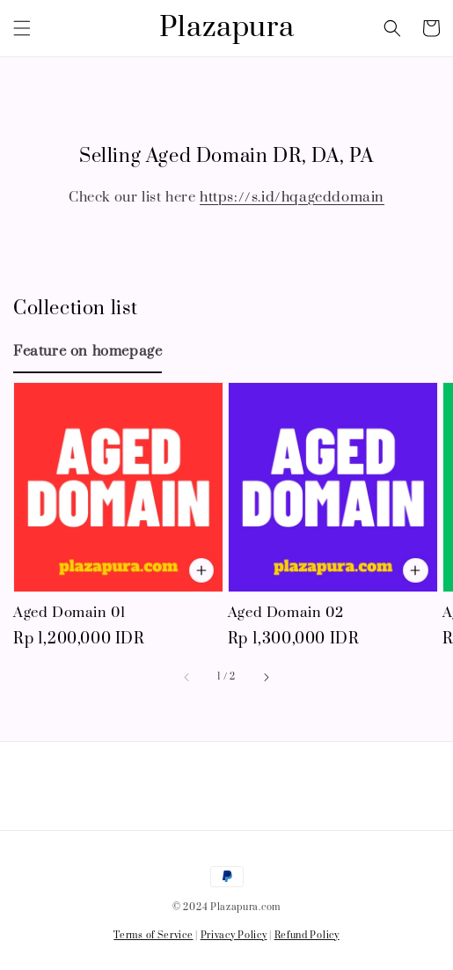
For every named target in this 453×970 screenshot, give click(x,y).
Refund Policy (307, 936)
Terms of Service (153, 936)
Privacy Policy (234, 936)
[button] (22, 28)
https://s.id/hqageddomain (292, 197)
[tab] (87, 351)
